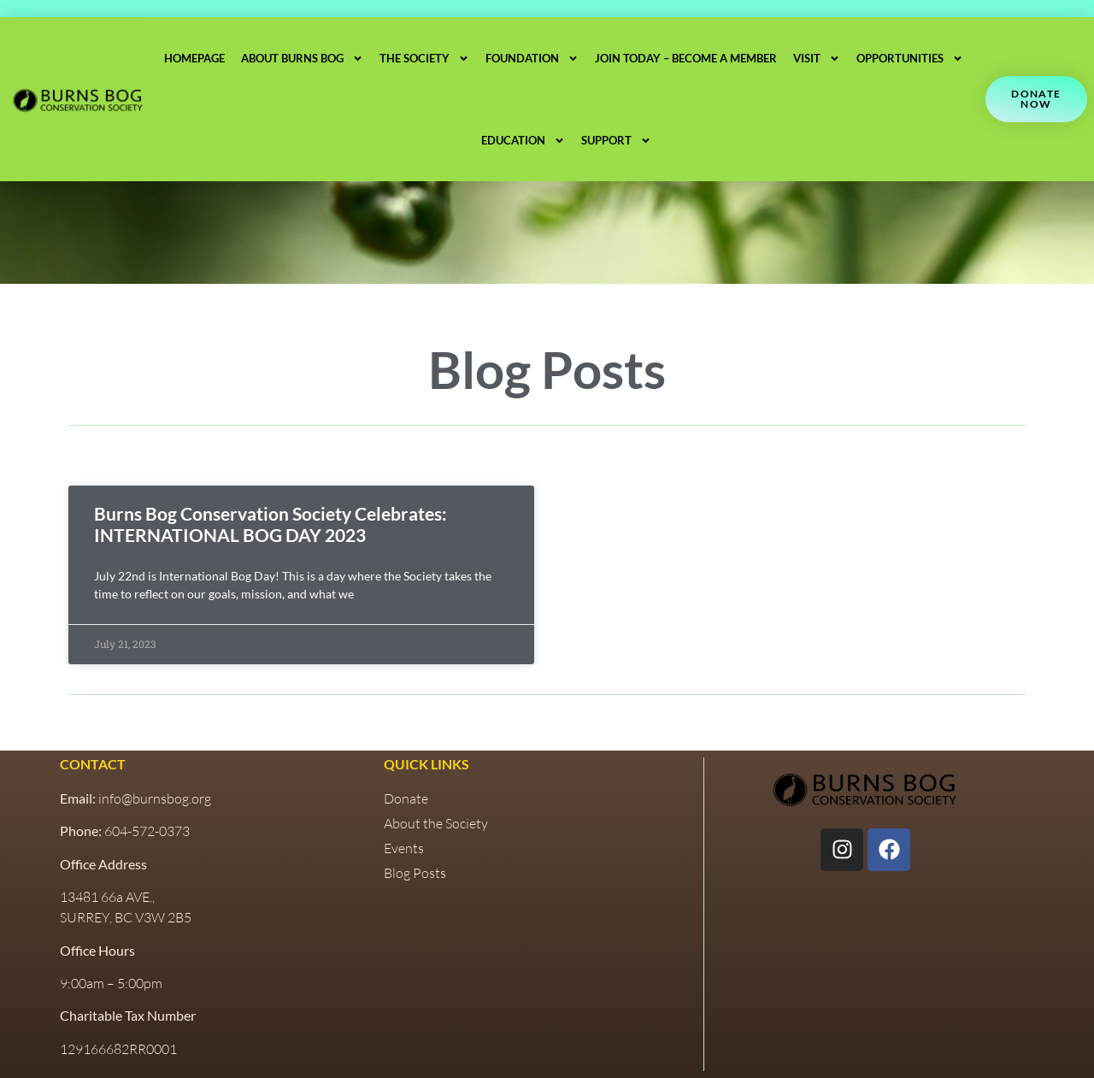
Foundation (532, 58)
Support (615, 141)
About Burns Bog (302, 58)
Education (522, 141)
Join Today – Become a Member (686, 58)
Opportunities (909, 58)
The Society (424, 58)
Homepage (194, 58)
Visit (816, 58)
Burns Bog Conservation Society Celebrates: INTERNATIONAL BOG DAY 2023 (270, 524)
